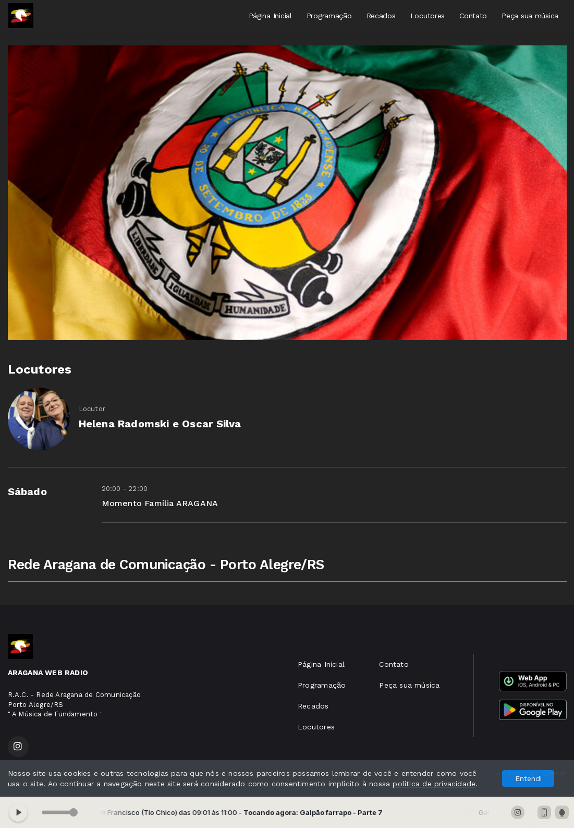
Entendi (528, 778)
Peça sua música (530, 15)
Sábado (27, 491)
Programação (329, 15)
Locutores (427, 15)
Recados (381, 15)
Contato (473, 15)
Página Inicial (270, 15)
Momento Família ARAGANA (160, 503)
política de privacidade (434, 783)
